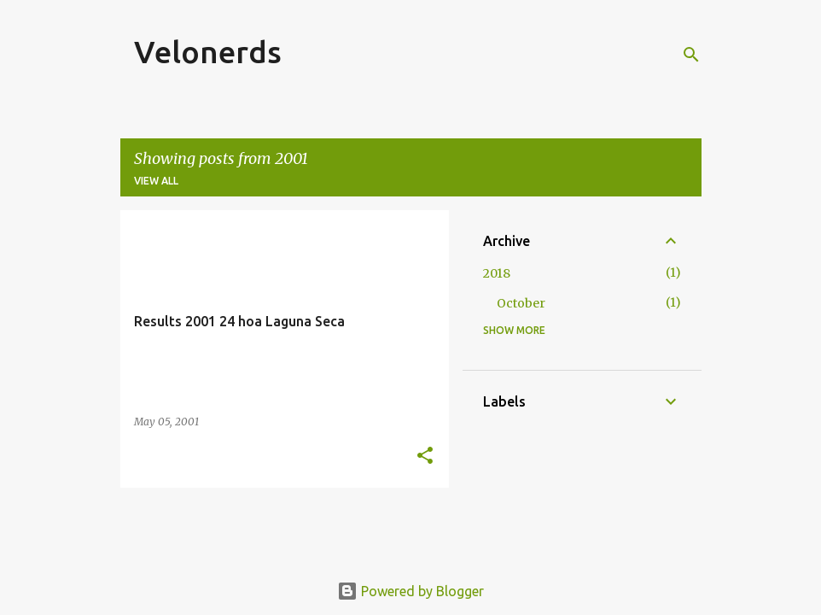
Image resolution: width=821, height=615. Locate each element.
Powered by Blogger (410, 591)
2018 (496, 273)
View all (156, 180)
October (521, 303)
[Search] (691, 54)
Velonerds (208, 51)
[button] (425, 456)
